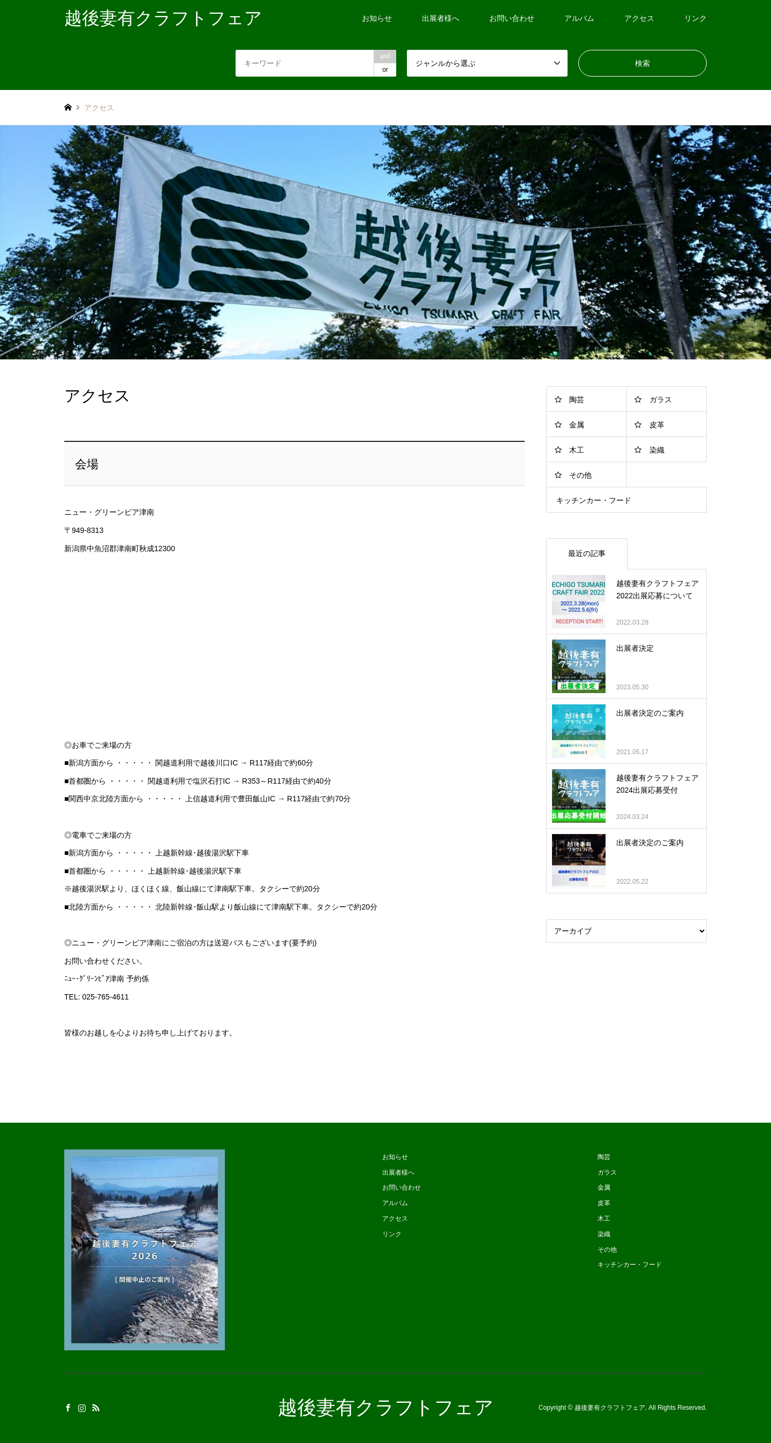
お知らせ (377, 18)
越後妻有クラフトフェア (386, 1407)
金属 (576, 424)
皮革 (656, 424)
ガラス (660, 399)
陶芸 (576, 399)
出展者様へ (440, 18)
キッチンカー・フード (593, 500)
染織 (656, 450)
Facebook (68, 1407)
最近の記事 (587, 553)
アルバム (579, 18)
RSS (96, 1407)
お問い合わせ (511, 18)
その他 (580, 475)
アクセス (639, 18)
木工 (576, 450)
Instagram (82, 1407)
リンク (695, 18)
